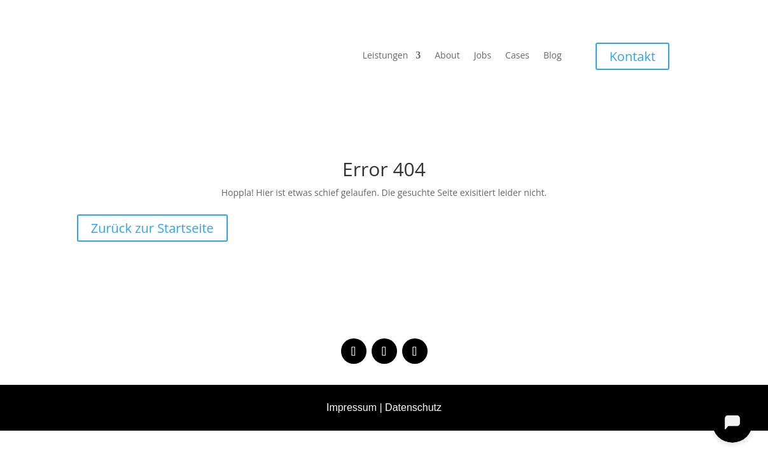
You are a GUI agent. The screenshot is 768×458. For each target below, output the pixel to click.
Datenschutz (413, 407)
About (447, 56)
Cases (517, 56)
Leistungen (385, 56)
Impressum (351, 407)
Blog (552, 56)
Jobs (482, 56)
